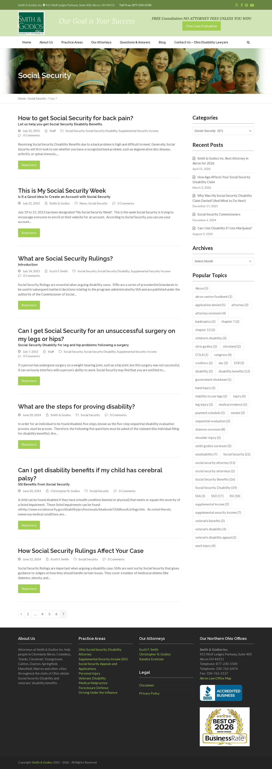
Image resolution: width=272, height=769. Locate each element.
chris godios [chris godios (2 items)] (206, 346)
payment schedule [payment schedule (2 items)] (210, 413)
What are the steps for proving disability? (76, 406)
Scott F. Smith (59, 271)
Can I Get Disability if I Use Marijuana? (224, 228)
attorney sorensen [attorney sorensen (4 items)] (210, 313)
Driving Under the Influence (98, 692)
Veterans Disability (92, 678)
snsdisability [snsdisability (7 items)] (206, 454)
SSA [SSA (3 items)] (200, 496)
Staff (53, 131)
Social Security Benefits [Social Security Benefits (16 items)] (215, 479)
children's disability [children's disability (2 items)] (211, 338)
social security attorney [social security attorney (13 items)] (215, 463)
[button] (248, 42)
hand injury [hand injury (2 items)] (205, 388)
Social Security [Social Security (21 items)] (237, 454)
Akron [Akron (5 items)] (201, 288)
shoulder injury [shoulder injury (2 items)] (208, 437)
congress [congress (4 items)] (223, 355)
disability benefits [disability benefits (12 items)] (234, 371)
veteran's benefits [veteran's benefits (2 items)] (210, 521)
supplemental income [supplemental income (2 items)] (212, 504)
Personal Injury (89, 673)
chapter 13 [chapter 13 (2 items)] (205, 330)
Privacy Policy (149, 693)
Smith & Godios (60, 203)
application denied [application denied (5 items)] (210, 305)
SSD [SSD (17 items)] (217, 496)
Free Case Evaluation (201, 26)
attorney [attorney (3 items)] (239, 305)
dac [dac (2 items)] (223, 363)
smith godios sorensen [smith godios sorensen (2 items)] (213, 446)
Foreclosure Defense (93, 688)
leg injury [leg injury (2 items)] (204, 404)
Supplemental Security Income (138, 131)
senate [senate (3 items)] (238, 413)
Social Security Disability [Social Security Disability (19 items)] (216, 487)
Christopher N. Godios (65, 491)
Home (22, 98)
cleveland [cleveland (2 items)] (232, 346)
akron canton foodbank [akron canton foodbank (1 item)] (213, 296)
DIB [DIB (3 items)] (239, 363)
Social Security (37, 98)
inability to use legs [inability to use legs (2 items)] (211, 396)
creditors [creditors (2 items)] (204, 363)
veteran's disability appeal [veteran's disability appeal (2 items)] (215, 537)
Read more (29, 165)
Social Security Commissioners (218, 214)
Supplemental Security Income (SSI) (103, 659)
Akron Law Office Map (215, 678)
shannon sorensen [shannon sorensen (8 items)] (210, 429)
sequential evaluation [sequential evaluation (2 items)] (212, 421)
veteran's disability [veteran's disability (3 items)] (210, 529)
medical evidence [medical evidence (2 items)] (233, 404)
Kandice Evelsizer (151, 659)
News (83, 203)
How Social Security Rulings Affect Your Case (81, 550)
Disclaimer (146, 685)
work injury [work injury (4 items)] (205, 546)
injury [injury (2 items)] (239, 396)
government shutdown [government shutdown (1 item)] (213, 379)
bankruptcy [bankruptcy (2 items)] (205, 321)
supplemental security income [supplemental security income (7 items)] (218, 512)
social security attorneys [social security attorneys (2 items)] (215, 471)
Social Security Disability (101, 131)
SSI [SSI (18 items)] (235, 496)
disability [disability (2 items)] (204, 371)
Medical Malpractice (93, 683)
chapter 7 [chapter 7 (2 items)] (230, 321)
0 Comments (31, 135)
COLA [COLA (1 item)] (201, 355)
